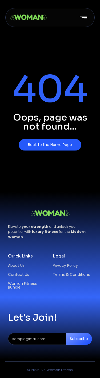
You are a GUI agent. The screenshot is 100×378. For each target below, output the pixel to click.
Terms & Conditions (71, 274)
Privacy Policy (65, 265)
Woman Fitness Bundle (22, 285)
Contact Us (18, 274)
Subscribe (79, 338)
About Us (16, 265)
